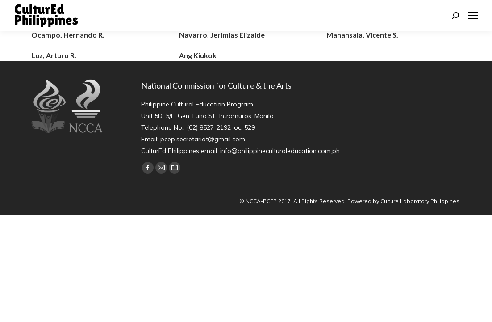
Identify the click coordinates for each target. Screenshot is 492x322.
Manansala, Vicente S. (362, 34)
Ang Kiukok (198, 55)
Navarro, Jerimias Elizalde (222, 34)
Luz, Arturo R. (53, 55)
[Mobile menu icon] (473, 15)
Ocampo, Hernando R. (67, 34)
